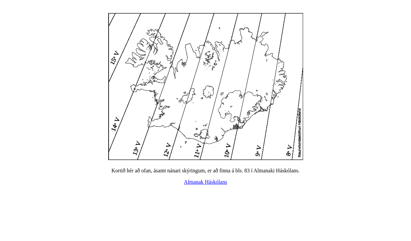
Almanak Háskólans (205, 182)
